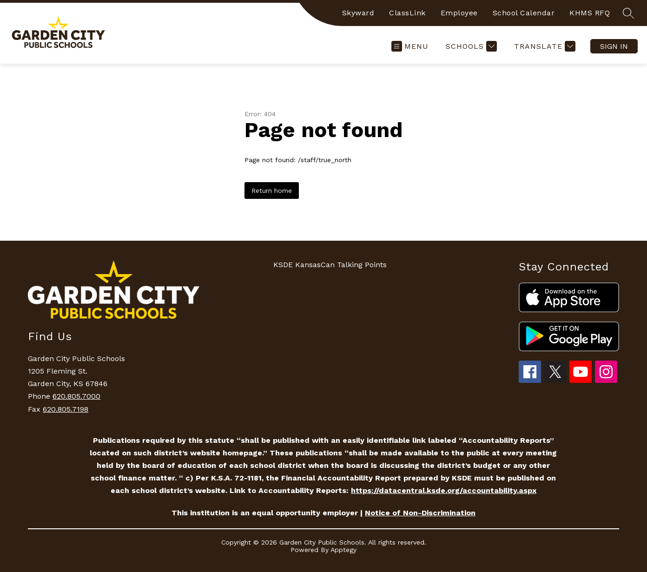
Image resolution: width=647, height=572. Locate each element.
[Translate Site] (543, 46)
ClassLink (407, 12)
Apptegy (343, 549)
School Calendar (524, 12)
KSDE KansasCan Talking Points (330, 264)
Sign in (614, 46)
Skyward (358, 12)
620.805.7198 (65, 409)
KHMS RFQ (589, 12)
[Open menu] (410, 46)
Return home (271, 190)
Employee (459, 12)
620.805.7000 (76, 396)
